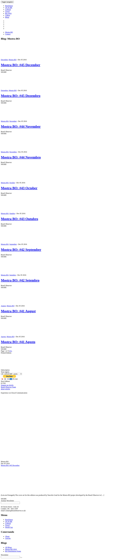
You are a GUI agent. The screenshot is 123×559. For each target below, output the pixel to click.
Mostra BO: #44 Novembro (21, 157)
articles (7, 389)
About (7, 536)
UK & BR (8, 8)
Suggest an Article (7, 385)
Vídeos (7, 15)
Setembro (12, 275)
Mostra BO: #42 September (21, 249)
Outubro (12, 213)
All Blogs (8, 547)
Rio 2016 (8, 13)
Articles (8, 538)
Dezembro (4, 90)
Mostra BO (9, 32)
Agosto (3, 337)
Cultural (8, 9)
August (3, 306)
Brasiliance (9, 6)
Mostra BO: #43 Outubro (19, 219)
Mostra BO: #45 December (20, 65)
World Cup (9, 527)
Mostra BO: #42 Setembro (20, 280)
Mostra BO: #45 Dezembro (20, 96)
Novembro (13, 152)
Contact (8, 34)
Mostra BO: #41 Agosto (18, 342)
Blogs (7, 17)
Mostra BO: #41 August (18, 311)
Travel (7, 11)
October (12, 183)
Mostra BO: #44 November (21, 126)
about (3, 389)
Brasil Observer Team (8, 387)
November (13, 121)
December (4, 60)
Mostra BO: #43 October (19, 188)
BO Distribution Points (13, 551)
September (13, 244)
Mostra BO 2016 (11, 549)
